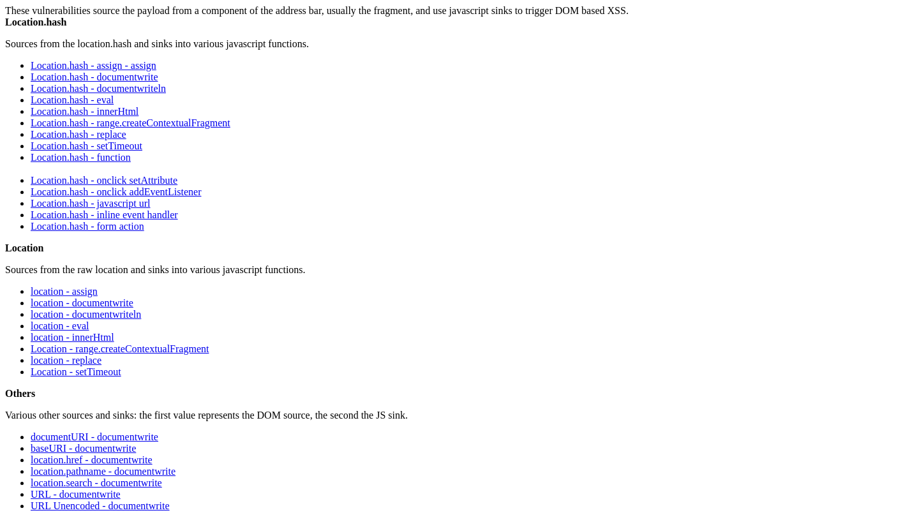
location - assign (64, 291)
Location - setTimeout (76, 371)
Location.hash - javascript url (91, 203)
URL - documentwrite (76, 494)
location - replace (66, 360)
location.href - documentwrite (92, 459)
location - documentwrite (82, 302)
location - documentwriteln (86, 314)
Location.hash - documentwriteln (98, 88)
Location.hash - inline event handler (104, 214)
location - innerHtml (72, 337)
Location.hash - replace (78, 134)
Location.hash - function (81, 157)
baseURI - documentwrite (83, 448)
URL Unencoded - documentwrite (100, 505)
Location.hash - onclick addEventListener (116, 191)
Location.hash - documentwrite (94, 76)
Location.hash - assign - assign (93, 65)
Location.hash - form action (87, 226)
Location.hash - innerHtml (84, 111)
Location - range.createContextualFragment (120, 348)
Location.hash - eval (72, 99)
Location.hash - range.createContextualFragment (130, 122)
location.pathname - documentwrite (103, 471)
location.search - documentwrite (96, 482)
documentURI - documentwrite (94, 436)
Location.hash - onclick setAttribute (104, 180)
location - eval (60, 325)
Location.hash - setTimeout (86, 145)
